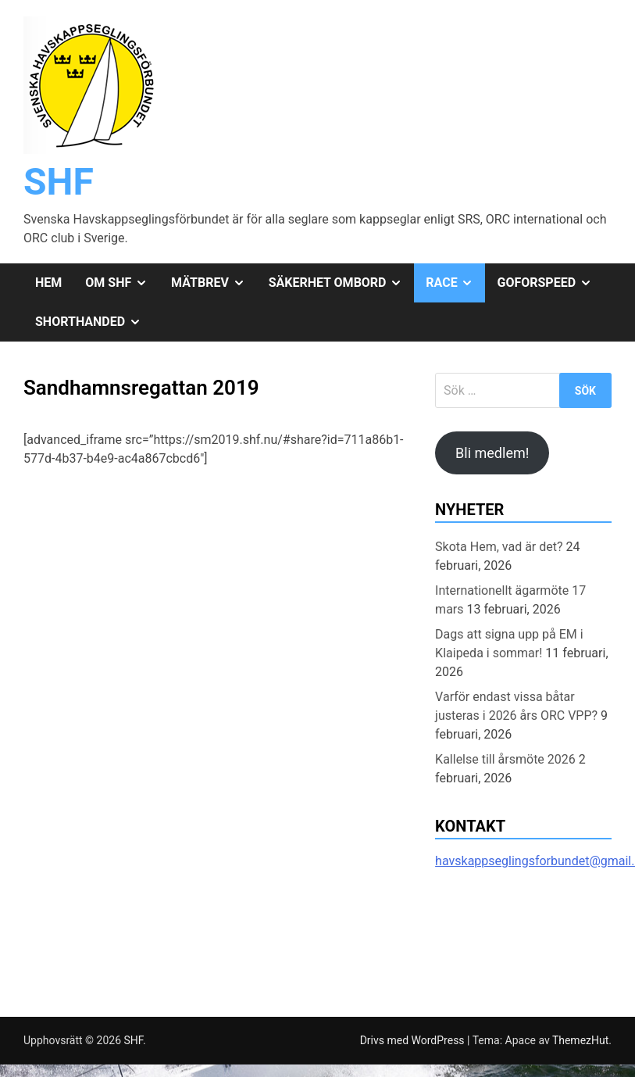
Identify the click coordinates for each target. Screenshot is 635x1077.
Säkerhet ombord (342, 282)
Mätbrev (214, 282)
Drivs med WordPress (413, 1040)
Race (455, 282)
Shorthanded (94, 322)
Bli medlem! (492, 453)
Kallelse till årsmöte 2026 (505, 759)
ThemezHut (580, 1040)
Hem (48, 282)
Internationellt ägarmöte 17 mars (510, 600)
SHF (58, 181)
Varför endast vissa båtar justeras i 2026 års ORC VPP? (516, 706)
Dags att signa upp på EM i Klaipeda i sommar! (509, 643)
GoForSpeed (550, 282)
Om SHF (122, 282)
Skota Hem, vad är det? (498, 546)
